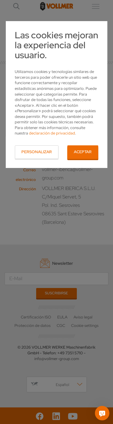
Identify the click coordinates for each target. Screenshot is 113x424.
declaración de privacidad (52, 133)
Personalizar (36, 151)
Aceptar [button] (83, 151)
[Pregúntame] (102, 413)
